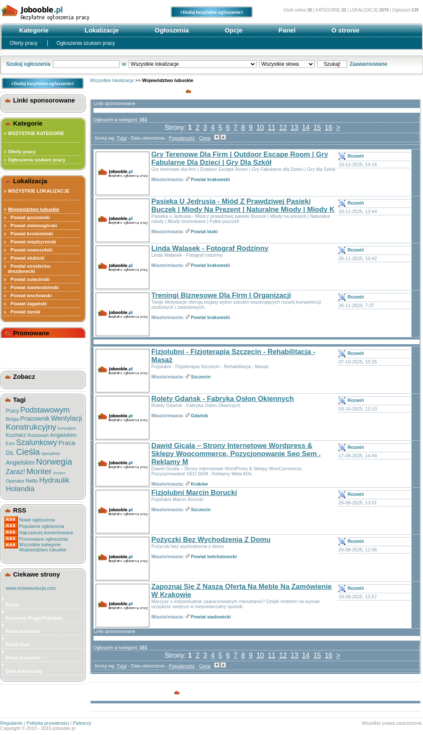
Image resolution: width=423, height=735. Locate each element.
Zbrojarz (59, 473)
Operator (15, 480)
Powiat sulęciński (29, 279)
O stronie (344, 30)
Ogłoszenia (171, 30)
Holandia (20, 489)
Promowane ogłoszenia (43, 539)
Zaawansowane (368, 64)
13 (294, 127)
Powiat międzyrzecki (32, 241)
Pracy (12, 411)
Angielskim (63, 435)
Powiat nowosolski (30, 249)
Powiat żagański (27, 303)
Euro (10, 443)
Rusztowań (37, 435)
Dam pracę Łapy (24, 671)
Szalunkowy (36, 442)
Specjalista (50, 453)
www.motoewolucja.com (31, 588)
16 (329, 127)
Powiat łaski (204, 231)
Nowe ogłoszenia (37, 519)
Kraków (199, 483)
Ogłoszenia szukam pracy (85, 43)
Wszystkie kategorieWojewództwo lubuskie (43, 547)
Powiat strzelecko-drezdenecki (30, 269)
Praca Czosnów (23, 657)
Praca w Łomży (23, 631)
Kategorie (33, 30)
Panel (286, 30)
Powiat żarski (24, 311)
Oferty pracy (24, 43)
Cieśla (28, 452)
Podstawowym (45, 410)
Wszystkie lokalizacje (112, 80)
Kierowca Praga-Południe (34, 618)
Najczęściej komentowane (46, 532)
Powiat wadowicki (211, 616)
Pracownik (35, 418)
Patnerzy (82, 723)
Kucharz (16, 435)
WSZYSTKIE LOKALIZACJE (39, 190)
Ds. (10, 452)
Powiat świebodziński (33, 287)
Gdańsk (199, 415)
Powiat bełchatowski (214, 556)
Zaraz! (15, 471)
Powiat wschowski (30, 295)
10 (260, 127)
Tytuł (121, 138)
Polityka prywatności (47, 723)
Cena (204, 138)
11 (271, 127)
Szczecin (200, 376)
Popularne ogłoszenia (41, 526)
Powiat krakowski (210, 179)
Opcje (232, 30)
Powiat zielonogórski (33, 225)
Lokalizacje (101, 30)
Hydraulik (54, 480)
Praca (66, 442)
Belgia (12, 419)
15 (317, 127)
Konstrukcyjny (31, 426)
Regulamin (11, 723)
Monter (39, 471)
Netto (32, 481)
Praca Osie (18, 644)
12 (283, 127)
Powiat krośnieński (30, 233)
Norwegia (54, 461)
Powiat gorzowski (29, 217)
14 (305, 127)
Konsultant (67, 428)
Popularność (182, 138)
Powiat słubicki (26, 258)
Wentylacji (66, 418)
